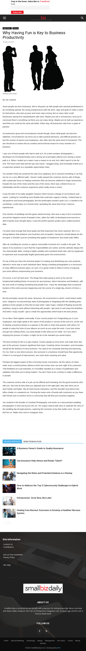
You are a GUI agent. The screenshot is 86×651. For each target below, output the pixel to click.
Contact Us (8, 544)
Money (77, 641)
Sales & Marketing (17, 641)
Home (6, 641)
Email (13, 4)
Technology (30, 641)
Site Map (7, 565)
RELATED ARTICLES (12, 442)
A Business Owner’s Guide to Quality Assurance (40, 448)
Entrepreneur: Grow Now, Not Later (34, 498)
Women (43, 643)
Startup (15, 28)
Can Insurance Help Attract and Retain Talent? (39, 460)
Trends (70, 641)
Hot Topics (61, 641)
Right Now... (7, 28)
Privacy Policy (9, 557)
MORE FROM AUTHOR (32, 442)
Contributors (8, 547)
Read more (46, 613)
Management (50, 641)
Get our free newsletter (13, 554)
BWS (58, 648)
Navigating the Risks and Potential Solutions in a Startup (44, 473)
